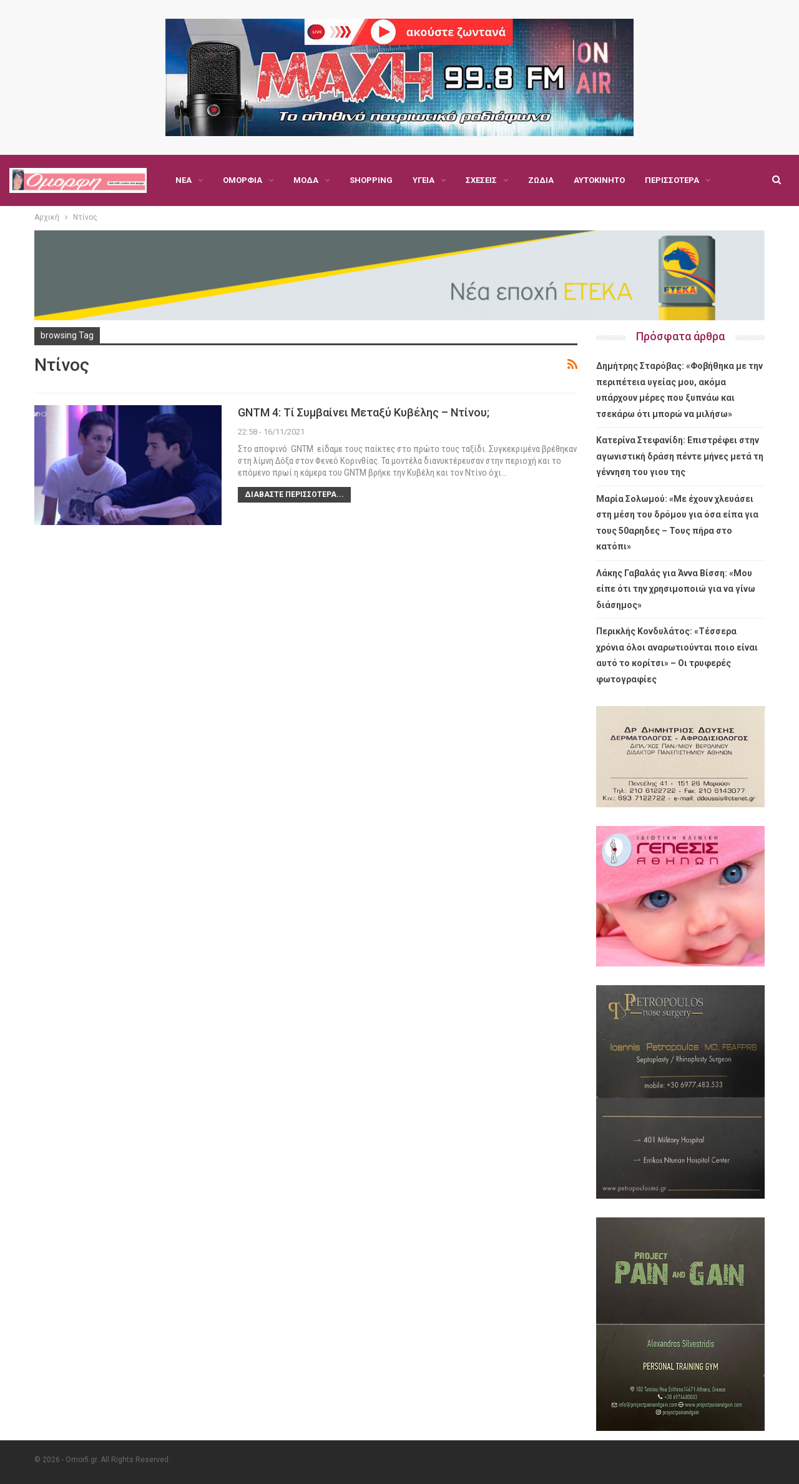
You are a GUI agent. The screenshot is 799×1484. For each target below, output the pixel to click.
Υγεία (423, 180)
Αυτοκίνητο (599, 180)
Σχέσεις (481, 180)
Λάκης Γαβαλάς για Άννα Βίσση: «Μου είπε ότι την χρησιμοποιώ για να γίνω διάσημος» (675, 589)
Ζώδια (541, 180)
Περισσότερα (672, 180)
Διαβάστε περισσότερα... (294, 494)
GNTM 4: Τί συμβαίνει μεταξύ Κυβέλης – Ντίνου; (363, 412)
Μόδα (305, 180)
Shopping (371, 180)
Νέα (183, 180)
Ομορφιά (242, 180)
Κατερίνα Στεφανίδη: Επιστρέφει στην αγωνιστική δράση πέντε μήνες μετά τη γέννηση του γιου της (679, 456)
